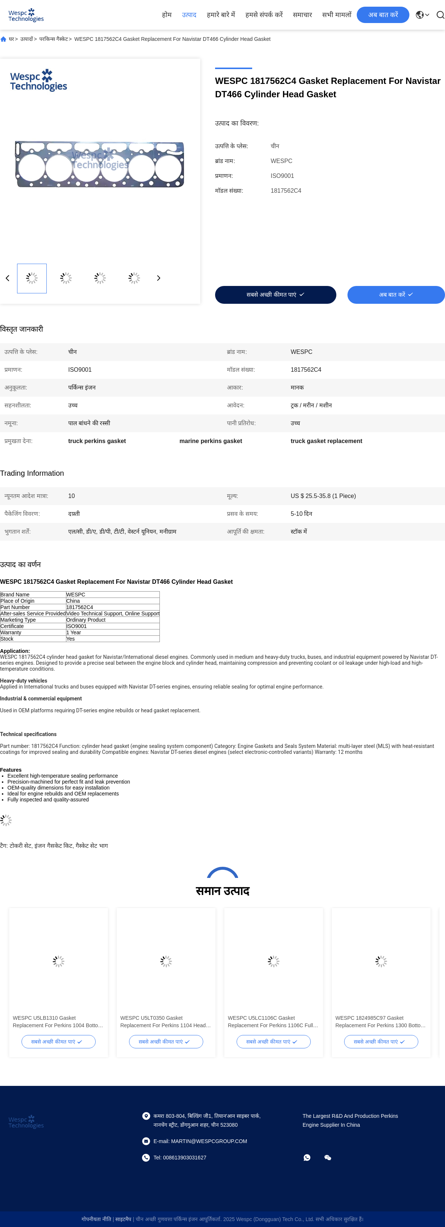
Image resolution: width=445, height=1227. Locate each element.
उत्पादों (26, 39)
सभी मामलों (337, 15)
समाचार (302, 15)
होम (167, 15)
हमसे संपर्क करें (264, 15)
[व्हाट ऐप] (312, 1157)
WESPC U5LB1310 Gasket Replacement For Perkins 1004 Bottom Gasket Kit (57, 1022)
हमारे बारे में (221, 15)
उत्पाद (189, 15)
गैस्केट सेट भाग (92, 846)
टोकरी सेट (20, 846)
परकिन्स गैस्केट (53, 39)
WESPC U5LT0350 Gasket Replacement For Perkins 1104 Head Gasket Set (163, 1022)
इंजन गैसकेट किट (53, 846)
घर (11, 39)
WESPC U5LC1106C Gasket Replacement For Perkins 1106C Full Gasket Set (270, 1022)
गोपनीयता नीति (96, 1219)
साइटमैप (123, 1219)
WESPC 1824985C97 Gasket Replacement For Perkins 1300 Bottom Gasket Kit (380, 1022)
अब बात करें (383, 15)
